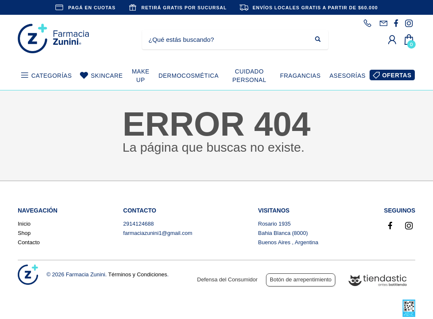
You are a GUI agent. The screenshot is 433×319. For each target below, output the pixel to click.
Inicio (24, 224)
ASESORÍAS (347, 75)
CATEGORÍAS (51, 75)
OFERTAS (396, 75)
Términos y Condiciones (137, 274)
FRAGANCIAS (300, 75)
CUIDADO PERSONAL (249, 75)
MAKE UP (141, 75)
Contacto (29, 242)
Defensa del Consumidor (227, 279)
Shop (24, 233)
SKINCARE (107, 75)
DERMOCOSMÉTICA (189, 75)
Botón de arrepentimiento (301, 279)
